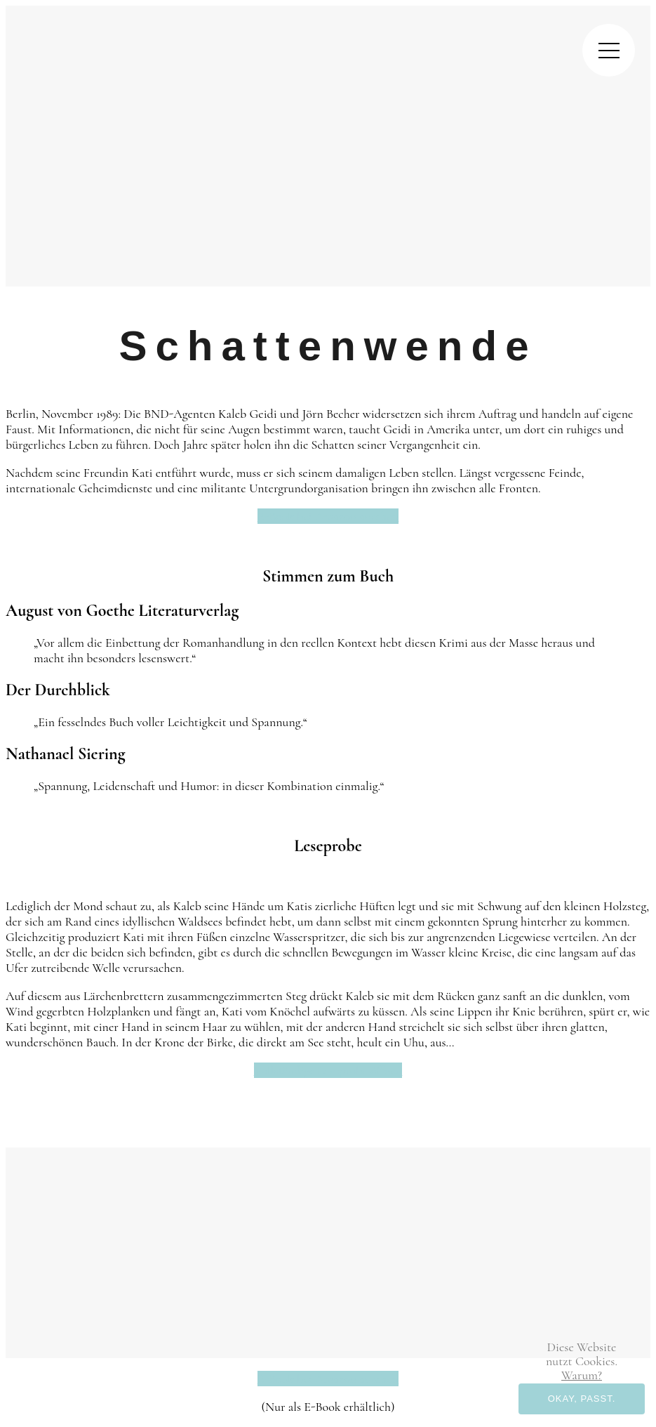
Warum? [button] (581, 1375)
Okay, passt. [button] (582, 1398)
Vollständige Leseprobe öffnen (328, 1070)
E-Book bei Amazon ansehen (328, 516)
